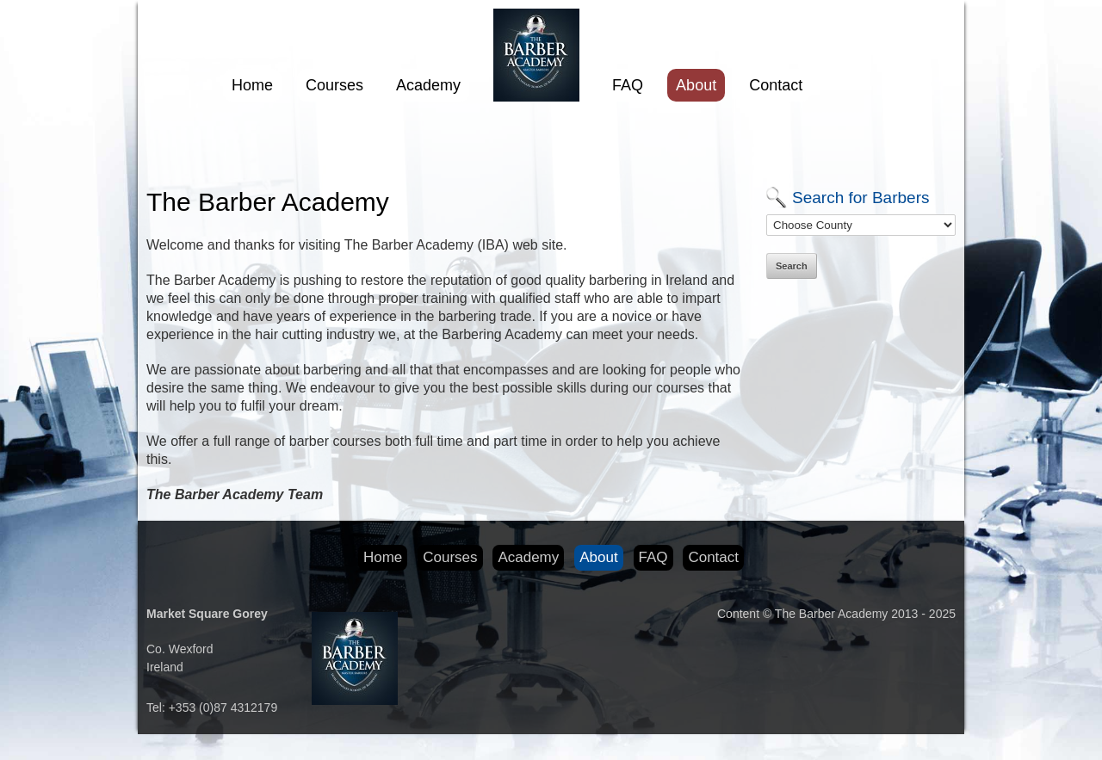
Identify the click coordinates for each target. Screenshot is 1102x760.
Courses (334, 85)
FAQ (627, 85)
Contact (775, 85)
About (696, 85)
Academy (428, 85)
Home (252, 85)
